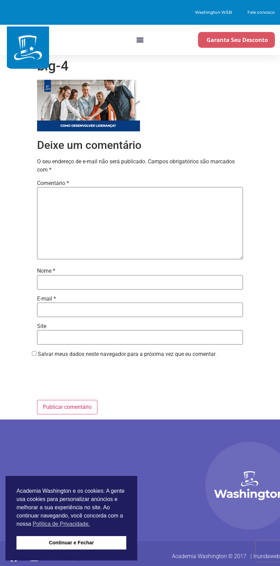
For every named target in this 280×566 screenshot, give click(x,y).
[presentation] (89, 379)
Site (41, 326)
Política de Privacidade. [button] (61, 524)
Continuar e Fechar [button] (71, 542)
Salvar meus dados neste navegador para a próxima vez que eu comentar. (127, 354)
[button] (139, 40)
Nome (46, 271)
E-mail (46, 299)
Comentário (53, 183)
